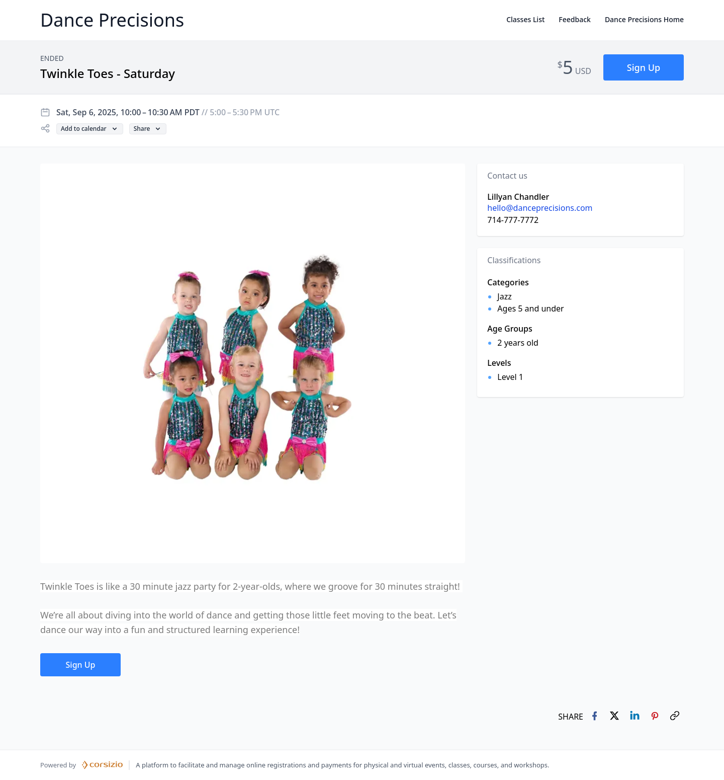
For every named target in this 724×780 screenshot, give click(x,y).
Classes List (525, 19)
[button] (643, 67)
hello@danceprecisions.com (539, 207)
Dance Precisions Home (644, 19)
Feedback (575, 19)
